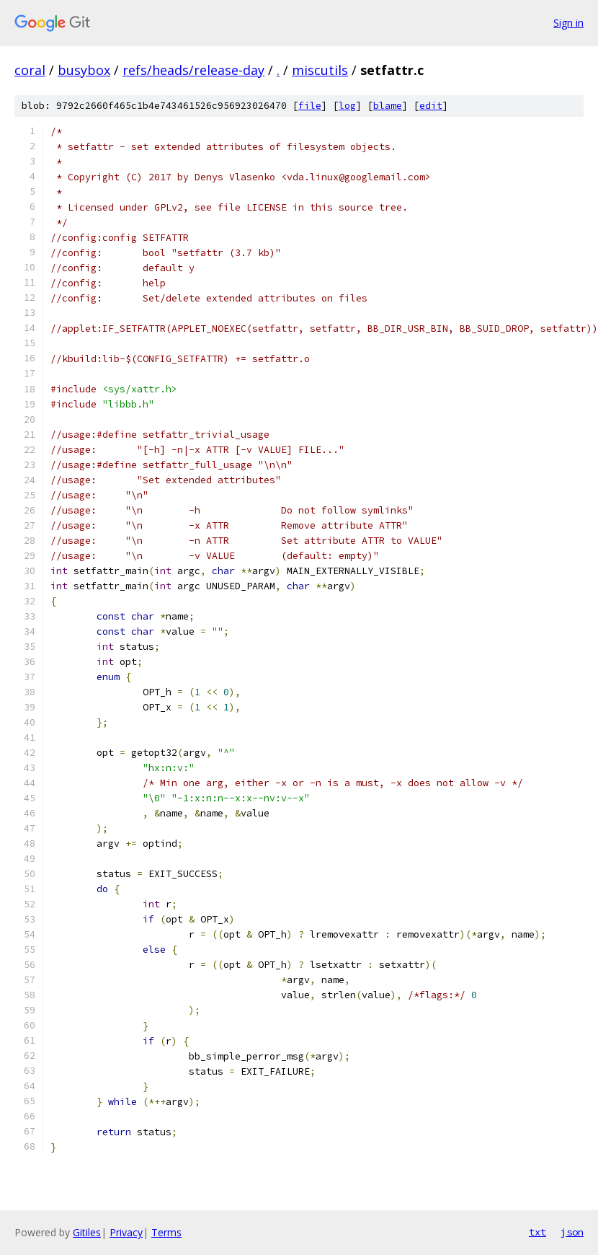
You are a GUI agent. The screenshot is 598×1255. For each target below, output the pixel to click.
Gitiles (87, 1232)
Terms (166, 1232)
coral (29, 70)
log (347, 106)
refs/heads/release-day (193, 70)
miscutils (320, 70)
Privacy (126, 1232)
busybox (84, 70)
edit (430, 106)
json (572, 1231)
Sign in (568, 23)
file (309, 106)
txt (537, 1231)
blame (387, 106)
